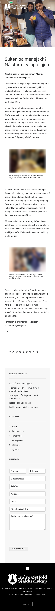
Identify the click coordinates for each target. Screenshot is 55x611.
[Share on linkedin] (23, 351)
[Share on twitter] (13, 351)
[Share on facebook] (10, 351)
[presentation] (29, 542)
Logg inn (25, 604)
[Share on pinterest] (20, 351)
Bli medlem (18, 548)
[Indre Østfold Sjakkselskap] (16, 7)
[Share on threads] (16, 351)
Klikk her (26, 588)
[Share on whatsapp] (26, 351)
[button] (49, 7)
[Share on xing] (33, 351)
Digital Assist (41, 594)
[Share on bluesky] (30, 351)
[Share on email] (37, 351)
